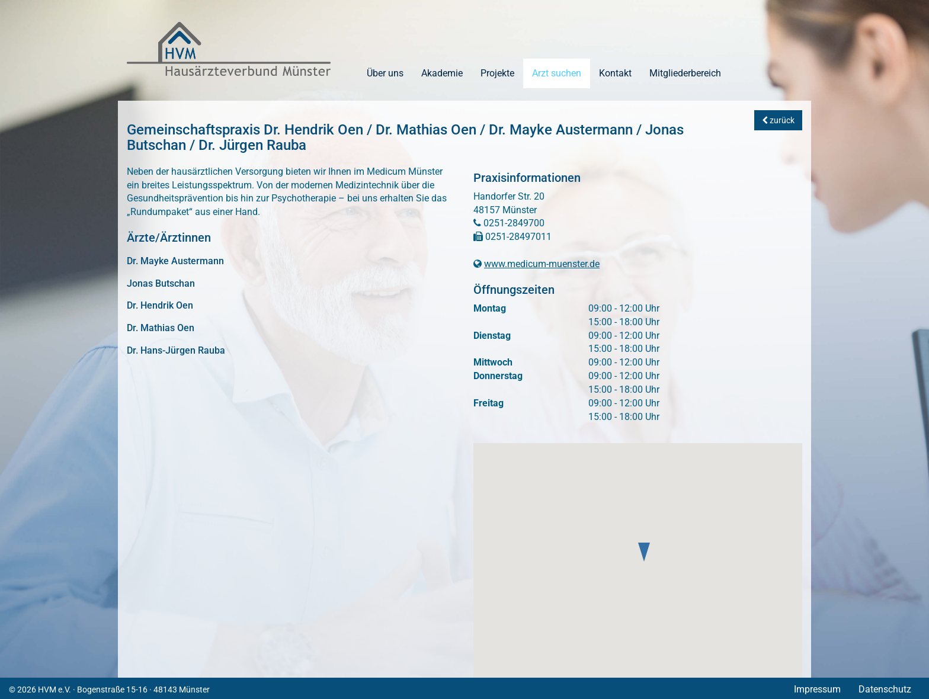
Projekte (497, 73)
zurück (778, 120)
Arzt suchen (556, 73)
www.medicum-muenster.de (542, 264)
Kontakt (615, 73)
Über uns (385, 73)
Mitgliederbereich (685, 73)
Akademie (442, 73)
